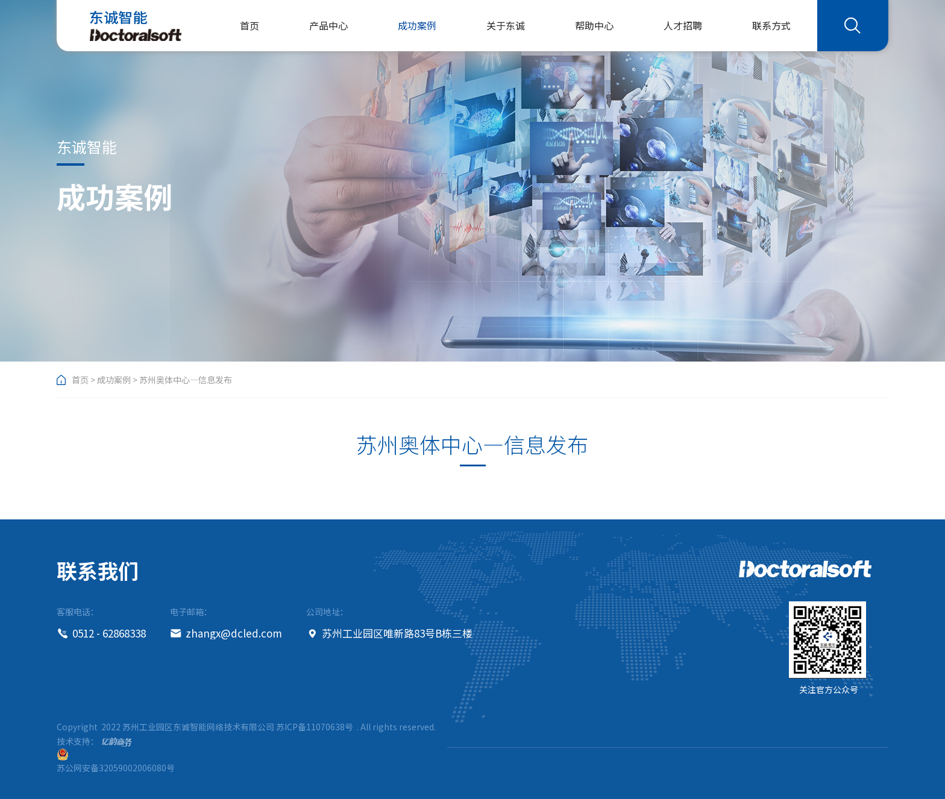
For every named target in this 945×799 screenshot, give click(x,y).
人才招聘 (683, 25)
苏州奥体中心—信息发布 (185, 380)
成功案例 (417, 25)
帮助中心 (594, 25)
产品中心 (328, 25)
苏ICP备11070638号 (314, 727)
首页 (249, 25)
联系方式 (771, 25)
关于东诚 (505, 25)
